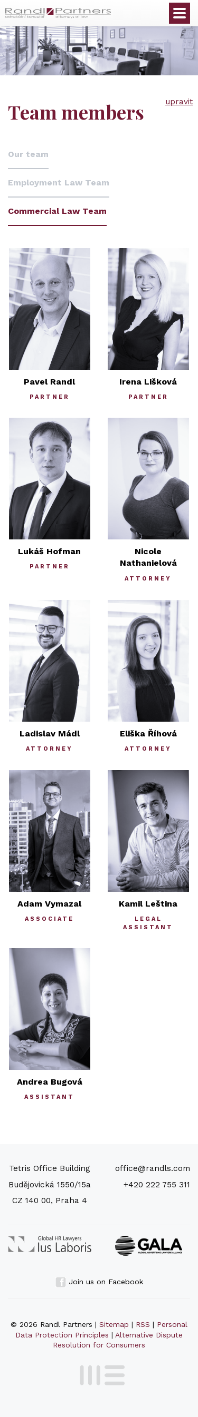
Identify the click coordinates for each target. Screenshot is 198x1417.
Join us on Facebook (99, 1281)
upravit (179, 101)
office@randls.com (152, 1168)
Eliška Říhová (148, 734)
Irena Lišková (148, 382)
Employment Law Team (58, 183)
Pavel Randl (49, 382)
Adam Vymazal (49, 904)
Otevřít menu (179, 13)
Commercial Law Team (57, 211)
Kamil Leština (148, 904)
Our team (28, 154)
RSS (143, 1324)
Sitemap (114, 1324)
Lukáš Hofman (49, 551)
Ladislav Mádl (50, 734)
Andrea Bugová (49, 1082)
